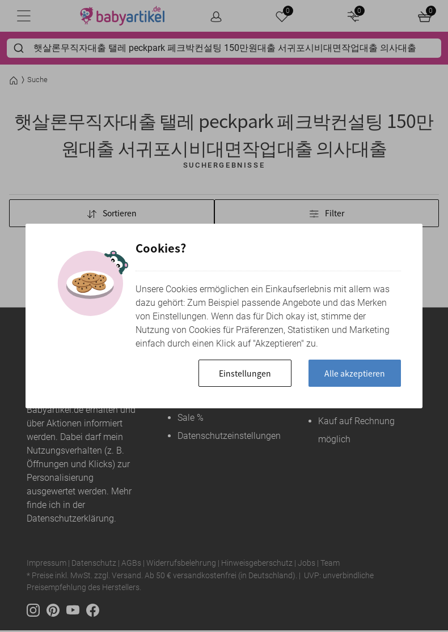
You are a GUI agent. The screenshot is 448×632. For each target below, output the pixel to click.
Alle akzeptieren (350, 373)
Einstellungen (234, 373)
